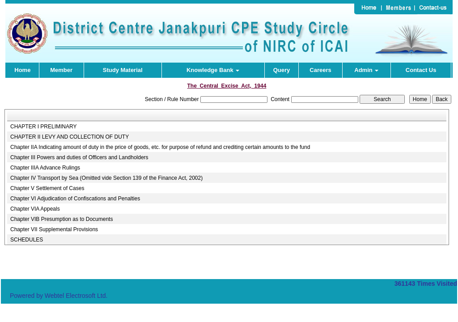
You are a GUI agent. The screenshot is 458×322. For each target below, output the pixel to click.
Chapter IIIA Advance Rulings (45, 168)
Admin (366, 70)
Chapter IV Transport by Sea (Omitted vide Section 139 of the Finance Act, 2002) (106, 178)
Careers (320, 70)
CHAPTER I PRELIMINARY (43, 126)
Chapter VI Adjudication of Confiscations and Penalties (75, 198)
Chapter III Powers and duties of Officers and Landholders (79, 157)
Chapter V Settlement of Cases (47, 188)
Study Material (123, 70)
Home (22, 70)
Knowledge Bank (213, 70)
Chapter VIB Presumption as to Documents (61, 219)
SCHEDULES (26, 240)
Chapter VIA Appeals (35, 209)
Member (61, 70)
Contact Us (421, 70)
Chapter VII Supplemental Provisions (54, 229)
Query (281, 70)
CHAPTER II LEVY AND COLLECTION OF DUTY (69, 137)
